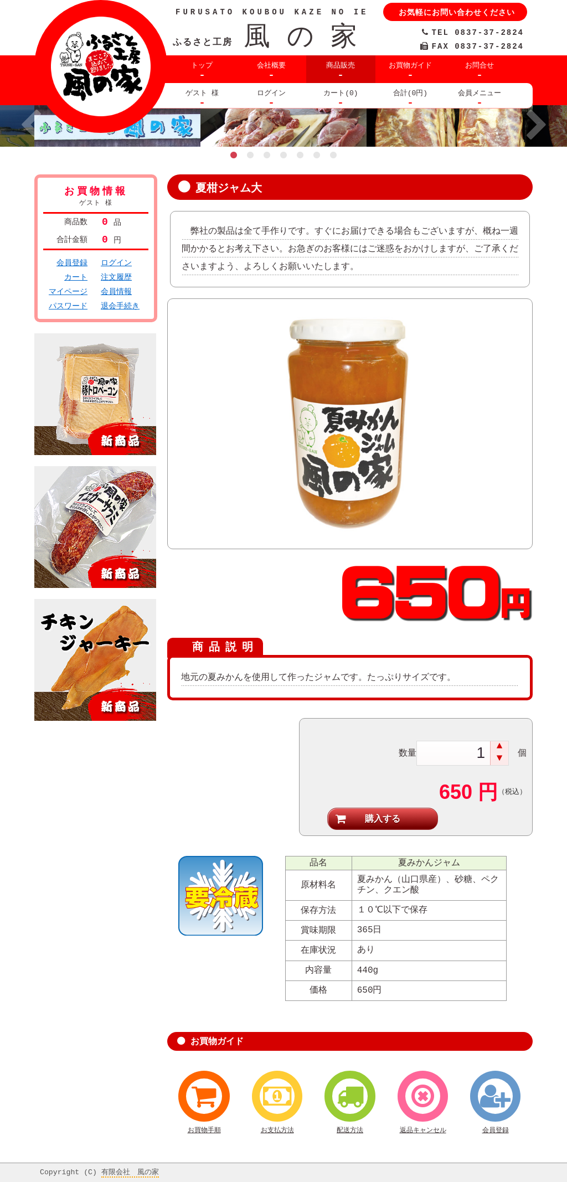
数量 (407, 751)
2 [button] (250, 155)
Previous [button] (30, 126)
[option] (283, 126)
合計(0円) (410, 93)
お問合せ (479, 65)
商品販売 (340, 65)
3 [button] (266, 155)
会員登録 (71, 262)
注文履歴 (116, 277)
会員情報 (116, 291)
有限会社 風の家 (130, 1170)
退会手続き (120, 306)
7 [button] (333, 155)
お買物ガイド (410, 65)
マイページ (68, 291)
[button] (499, 746)
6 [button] (316, 155)
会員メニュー (479, 93)
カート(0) (340, 93)
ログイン (271, 93)
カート (75, 277)
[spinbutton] (454, 752)
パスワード (68, 306)
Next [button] (536, 126)
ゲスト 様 (202, 93)
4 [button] (283, 155)
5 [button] (300, 155)
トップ (202, 65)
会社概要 (271, 65)
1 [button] (233, 155)
